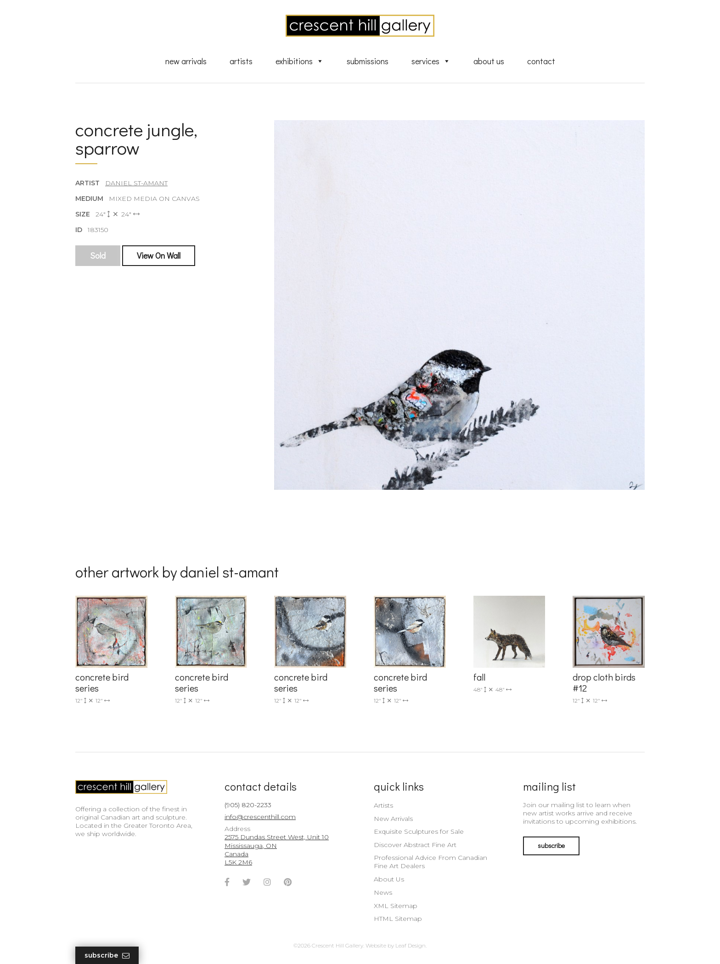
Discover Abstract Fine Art (415, 845)
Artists (241, 60)
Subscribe (106, 955)
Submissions (367, 60)
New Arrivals (186, 60)
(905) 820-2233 (248, 805)
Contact (541, 60)
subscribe (551, 845)
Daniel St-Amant (136, 183)
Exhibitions (300, 60)
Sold (98, 255)
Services (430, 60)
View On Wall (158, 255)
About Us (488, 60)
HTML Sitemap (398, 918)
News (383, 892)
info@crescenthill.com (260, 817)
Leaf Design (410, 945)
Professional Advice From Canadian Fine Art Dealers (430, 861)
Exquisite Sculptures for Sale (419, 831)
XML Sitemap (395, 906)
